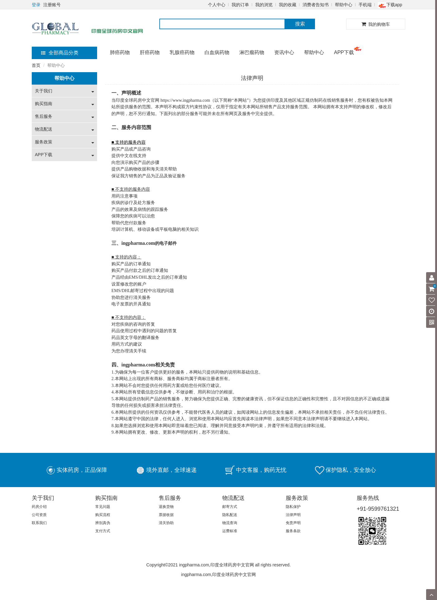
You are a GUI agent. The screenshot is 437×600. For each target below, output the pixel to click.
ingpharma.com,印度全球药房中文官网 (218, 574)
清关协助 (166, 523)
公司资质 (39, 515)
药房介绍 (39, 507)
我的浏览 (264, 4)
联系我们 (39, 523)
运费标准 (229, 531)
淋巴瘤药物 (251, 52)
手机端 (365, 4)
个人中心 (216, 4)
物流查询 (229, 523)
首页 (36, 65)
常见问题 (102, 507)
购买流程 (102, 515)
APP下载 (344, 52)
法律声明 (293, 515)
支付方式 (102, 531)
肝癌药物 (150, 52)
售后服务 (43, 116)
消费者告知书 (316, 4)
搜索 (300, 23)
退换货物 (166, 507)
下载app (390, 4)
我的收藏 (287, 4)
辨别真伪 (102, 523)
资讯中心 (284, 52)
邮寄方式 (229, 507)
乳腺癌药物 (182, 52)
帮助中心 (343, 4)
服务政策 (43, 141)
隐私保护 (293, 507)
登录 (36, 4)
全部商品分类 (59, 52)
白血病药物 (216, 52)
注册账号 (52, 4)
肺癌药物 (120, 52)
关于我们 (43, 90)
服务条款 (293, 531)
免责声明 (293, 523)
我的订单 (240, 4)
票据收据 (166, 515)
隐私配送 (229, 515)
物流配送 (43, 129)
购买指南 (43, 103)
